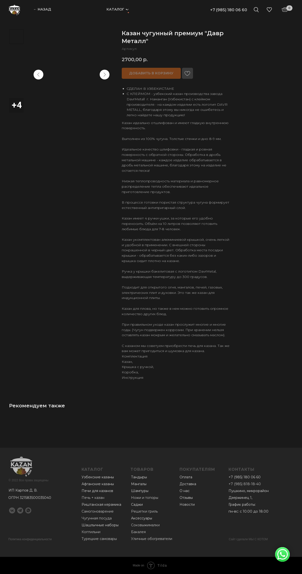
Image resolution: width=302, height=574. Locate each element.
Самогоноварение (98, 511)
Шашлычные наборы (100, 525)
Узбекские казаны (98, 477)
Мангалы (138, 484)
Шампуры (139, 491)
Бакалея (138, 532)
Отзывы (186, 497)
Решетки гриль (144, 511)
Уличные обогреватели (151, 539)
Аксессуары (141, 518)
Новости (187, 504)
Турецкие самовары (99, 539)
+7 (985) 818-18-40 (245, 484)
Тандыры (139, 477)
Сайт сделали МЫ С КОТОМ (248, 539)
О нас (185, 491)
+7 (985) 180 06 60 (228, 10)
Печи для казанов (97, 491)
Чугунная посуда (97, 518)
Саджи (137, 504)
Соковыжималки (145, 525)
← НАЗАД (42, 9)
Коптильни (91, 532)
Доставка (188, 484)
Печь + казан (93, 497)
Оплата (186, 477)
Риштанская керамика (101, 504)
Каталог (115, 9)
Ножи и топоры (144, 497)
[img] (14, 10)
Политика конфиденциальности (30, 539)
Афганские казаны (98, 484)
